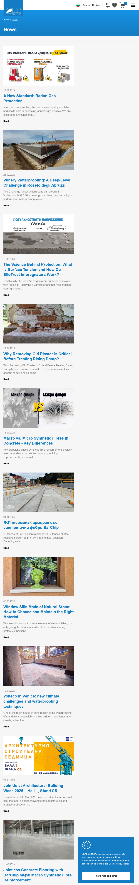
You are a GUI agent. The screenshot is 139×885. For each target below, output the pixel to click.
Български (78, 5)
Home (6, 20)
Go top (124, 757)
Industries (76, 822)
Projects (75, 827)
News (73, 832)
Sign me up (30, 801)
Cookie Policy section (119, 863)
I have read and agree (106, 875)
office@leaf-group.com (15, 855)
